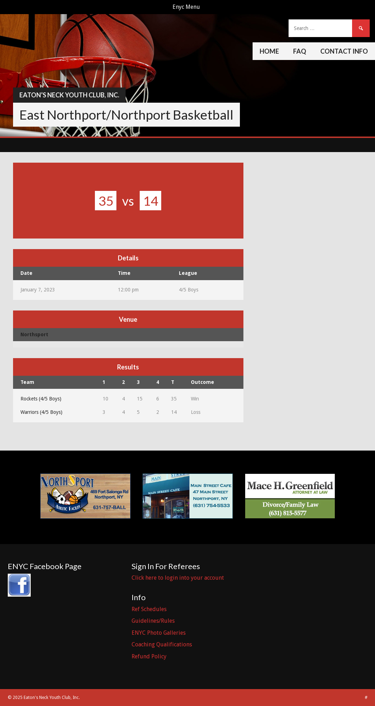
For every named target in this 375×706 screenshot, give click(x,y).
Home (269, 51)
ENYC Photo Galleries (159, 632)
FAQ (299, 51)
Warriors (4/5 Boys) (41, 412)
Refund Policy (149, 656)
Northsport (34, 334)
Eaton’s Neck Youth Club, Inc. (69, 95)
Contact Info (344, 51)
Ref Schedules (149, 609)
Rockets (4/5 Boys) (40, 399)
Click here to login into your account (178, 577)
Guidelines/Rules (153, 620)
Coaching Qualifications (162, 644)
